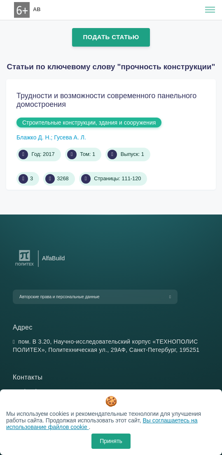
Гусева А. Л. (70, 137)
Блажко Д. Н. (33, 137)
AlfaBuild (53, 258)
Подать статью (111, 36)
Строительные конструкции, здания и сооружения (89, 122)
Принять (111, 441)
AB (36, 9)
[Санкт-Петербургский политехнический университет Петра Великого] (24, 265)
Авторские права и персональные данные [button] (59, 297)
